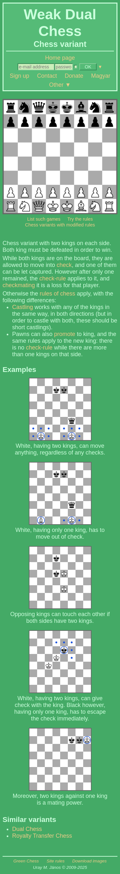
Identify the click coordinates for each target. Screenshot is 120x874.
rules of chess (57, 293)
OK (88, 66)
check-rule (52, 278)
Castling (22, 307)
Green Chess (26, 861)
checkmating (19, 285)
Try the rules (80, 219)
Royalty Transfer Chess (42, 836)
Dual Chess (27, 829)
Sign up (19, 76)
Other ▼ (60, 84)
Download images (89, 861)
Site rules (55, 861)
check (64, 265)
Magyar (100, 76)
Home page (60, 58)
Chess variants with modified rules (60, 224)
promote (64, 334)
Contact (47, 76)
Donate (74, 76)
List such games (43, 219)
